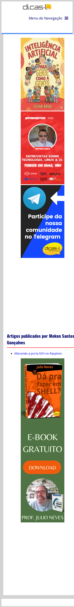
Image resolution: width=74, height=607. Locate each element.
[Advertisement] (37, 293)
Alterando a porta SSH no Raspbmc (38, 353)
